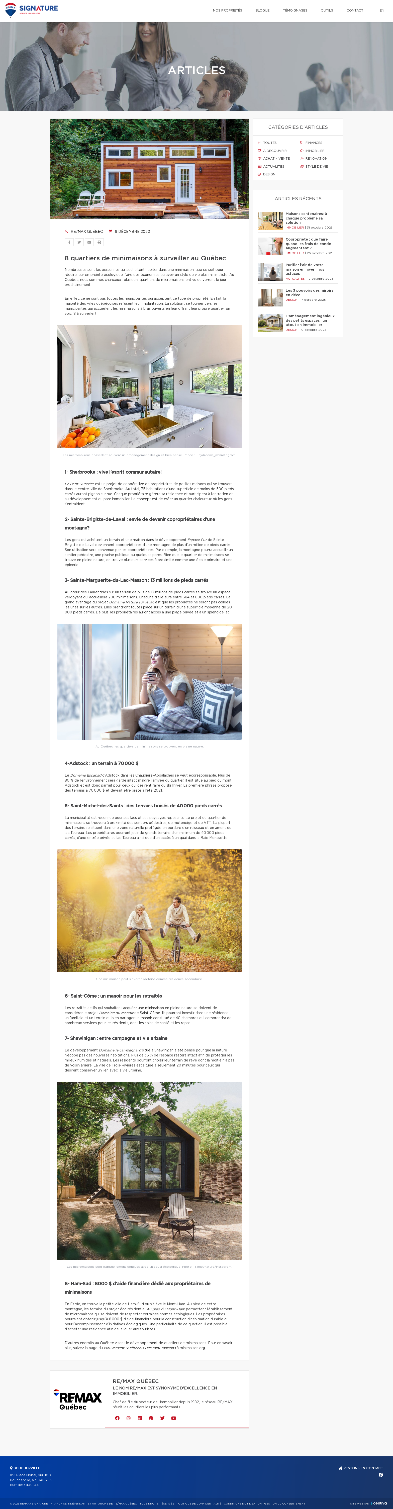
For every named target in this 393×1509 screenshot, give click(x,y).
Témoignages (295, 10)
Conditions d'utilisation (243, 1503)
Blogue (262, 10)
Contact (355, 10)
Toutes (267, 143)
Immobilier (312, 151)
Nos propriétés (227, 10)
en (382, 10)
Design (266, 174)
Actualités (271, 166)
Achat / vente (274, 158)
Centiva (379, 1503)
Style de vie (314, 166)
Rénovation (314, 158)
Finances (311, 143)
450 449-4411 (29, 1485)
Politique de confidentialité (199, 1503)
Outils (327, 10)
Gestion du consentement (284, 1503)
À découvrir (272, 151)
